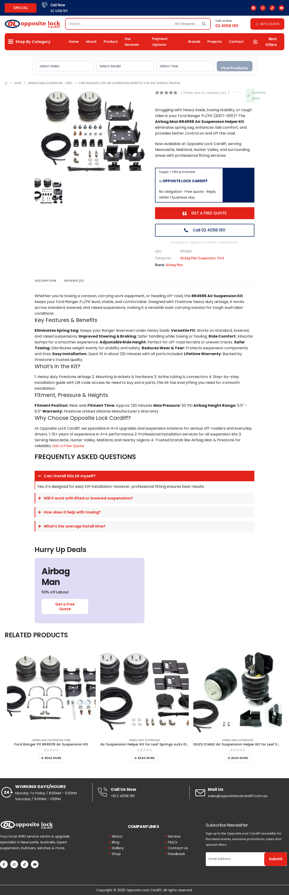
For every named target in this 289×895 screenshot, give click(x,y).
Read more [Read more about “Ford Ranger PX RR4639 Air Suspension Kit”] (53, 758)
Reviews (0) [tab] (74, 280)
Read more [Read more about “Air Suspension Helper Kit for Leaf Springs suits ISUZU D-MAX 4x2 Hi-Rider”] (146, 758)
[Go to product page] (51, 690)
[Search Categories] (185, 23)
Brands (194, 41)
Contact (236, 41)
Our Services (132, 41)
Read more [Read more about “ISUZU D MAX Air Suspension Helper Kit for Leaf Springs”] (239, 758)
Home (74, 41)
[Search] (204, 23)
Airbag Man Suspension (198, 258)
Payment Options (160, 41)
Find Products (234, 68)
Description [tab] (45, 280)
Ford (220, 258)
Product (111, 41)
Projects (214, 41)
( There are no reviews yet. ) (205, 92)
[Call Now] (44, 5)
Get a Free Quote (68, 446)
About (91, 41)
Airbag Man (174, 265)
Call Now (58, 4)
